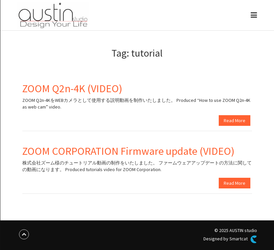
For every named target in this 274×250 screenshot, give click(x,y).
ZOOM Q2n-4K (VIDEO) (72, 88)
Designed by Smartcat (230, 239)
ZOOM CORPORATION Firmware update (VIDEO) (128, 151)
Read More (234, 121)
